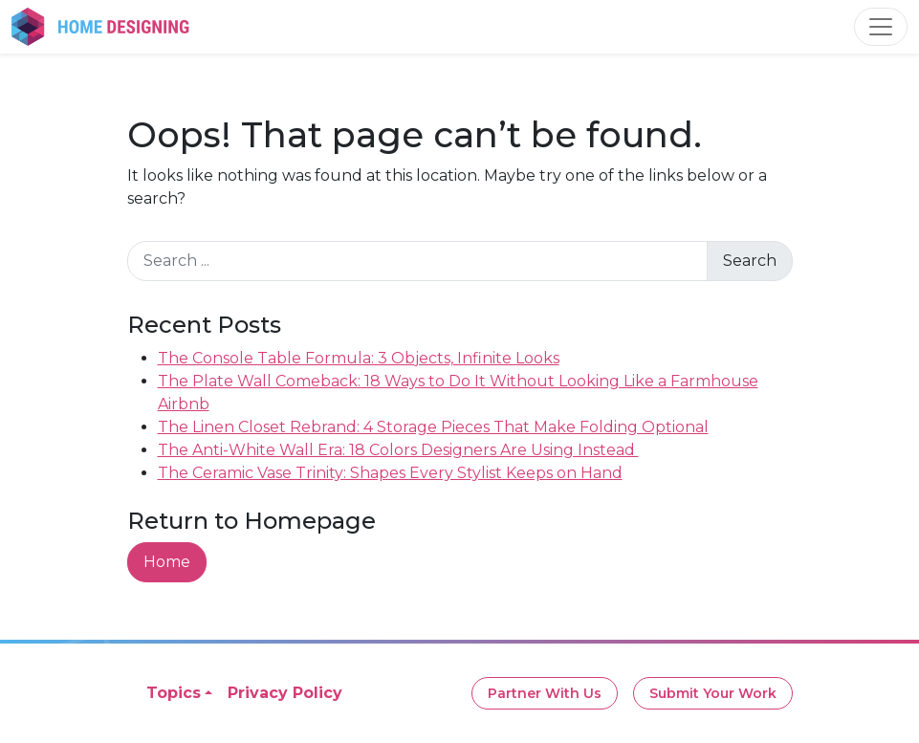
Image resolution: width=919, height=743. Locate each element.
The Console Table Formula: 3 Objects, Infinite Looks (358, 358)
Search (750, 260)
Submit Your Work (713, 693)
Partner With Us (545, 693)
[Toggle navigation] (881, 27)
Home (166, 562)
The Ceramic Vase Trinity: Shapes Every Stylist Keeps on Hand (390, 473)
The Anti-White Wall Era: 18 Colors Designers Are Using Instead (398, 450)
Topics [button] (173, 693)
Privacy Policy (285, 693)
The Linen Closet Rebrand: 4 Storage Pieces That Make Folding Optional (433, 427)
